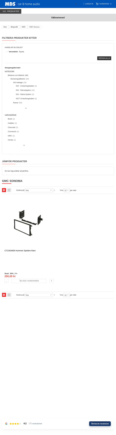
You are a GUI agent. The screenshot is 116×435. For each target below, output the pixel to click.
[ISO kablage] (19, 82)
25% (11, 273)
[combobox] (82, 3)
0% (16, 273)
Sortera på (20, 190)
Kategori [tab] (9, 72)
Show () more (16, 109)
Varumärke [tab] (10, 115)
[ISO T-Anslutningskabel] (26, 98)
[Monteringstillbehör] (19, 78)
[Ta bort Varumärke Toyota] (7, 51)
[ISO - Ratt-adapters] (25, 90)
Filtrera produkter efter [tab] (19, 38)
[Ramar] (17, 102)
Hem (5, 27)
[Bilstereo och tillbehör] (17, 75)
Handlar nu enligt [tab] (14, 47)
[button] (7, 281)
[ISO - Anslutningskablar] (26, 86)
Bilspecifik (14, 27)
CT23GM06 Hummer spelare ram (20, 250)
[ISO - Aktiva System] (24, 94)
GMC (23, 27)
